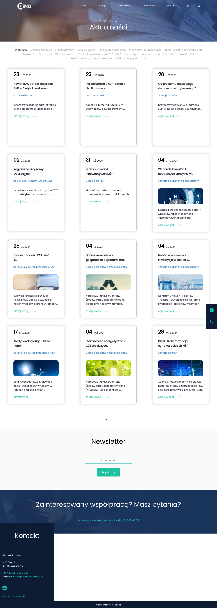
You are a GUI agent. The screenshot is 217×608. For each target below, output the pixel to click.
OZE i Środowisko (65, 54)
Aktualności (149, 5)
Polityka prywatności (14, 596)
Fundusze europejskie (113, 50)
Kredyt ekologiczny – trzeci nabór (31, 343)
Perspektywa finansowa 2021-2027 (99, 54)
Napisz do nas (87, 520)
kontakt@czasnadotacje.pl (27, 576)
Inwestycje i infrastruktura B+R (183, 50)
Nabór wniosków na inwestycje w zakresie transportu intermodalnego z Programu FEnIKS (177, 257)
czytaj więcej (21, 116)
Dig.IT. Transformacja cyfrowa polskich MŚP (173, 343)
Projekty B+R (186, 54)
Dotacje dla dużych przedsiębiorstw (52, 50)
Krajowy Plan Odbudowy (37, 54)
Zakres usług (124, 5)
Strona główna (108, 21)
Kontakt (171, 5)
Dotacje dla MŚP (87, 50)
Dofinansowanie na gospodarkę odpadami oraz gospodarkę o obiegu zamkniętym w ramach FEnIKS (105, 257)
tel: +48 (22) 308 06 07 (15, 572)
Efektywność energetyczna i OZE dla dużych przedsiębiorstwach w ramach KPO (105, 343)
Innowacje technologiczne (145, 50)
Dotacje (101, 5)
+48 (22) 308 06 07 (127, 520)
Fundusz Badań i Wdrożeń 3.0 (31, 257)
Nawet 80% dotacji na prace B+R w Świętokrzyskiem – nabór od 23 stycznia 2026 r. (33, 86)
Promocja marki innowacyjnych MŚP (99, 171)
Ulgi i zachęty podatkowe (130, 58)
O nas (83, 5)
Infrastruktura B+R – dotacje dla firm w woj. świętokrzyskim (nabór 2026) (105, 86)
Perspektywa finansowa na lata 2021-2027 (150, 54)
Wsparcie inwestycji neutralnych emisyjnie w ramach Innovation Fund (175, 171)
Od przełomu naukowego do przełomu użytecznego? (177, 86)
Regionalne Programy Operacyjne (91, 58)
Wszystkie (21, 50)
